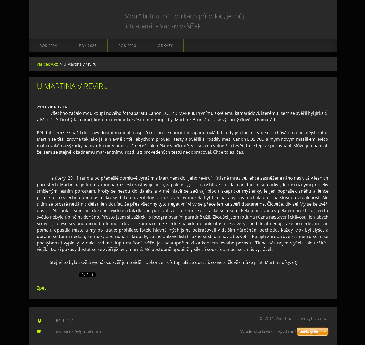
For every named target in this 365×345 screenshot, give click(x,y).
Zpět (41, 288)
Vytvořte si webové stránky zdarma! (268, 332)
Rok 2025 (87, 45)
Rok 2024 (48, 45)
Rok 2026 (127, 45)
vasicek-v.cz (47, 64)
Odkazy (165, 45)
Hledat (322, 16)
